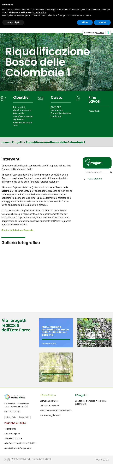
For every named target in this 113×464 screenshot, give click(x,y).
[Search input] (97, 172)
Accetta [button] (102, 22)
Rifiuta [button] (85, 22)
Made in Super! (102, 460)
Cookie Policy (24, 417)
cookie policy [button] (40, 12)
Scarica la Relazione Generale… (18, 230)
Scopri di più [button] (13, 22)
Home (5, 142)
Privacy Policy (11, 417)
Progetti (17, 142)
